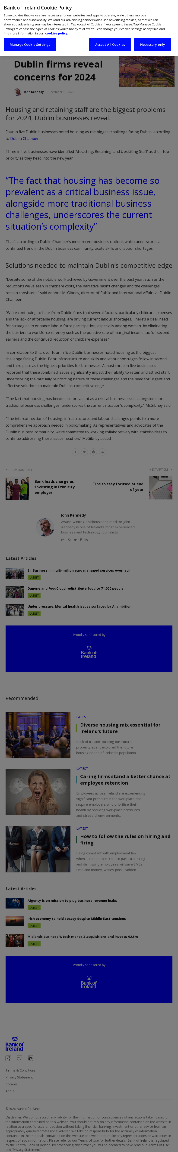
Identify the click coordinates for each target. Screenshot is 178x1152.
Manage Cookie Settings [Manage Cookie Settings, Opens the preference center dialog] (30, 43)
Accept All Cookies (110, 43)
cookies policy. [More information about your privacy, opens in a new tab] (56, 32)
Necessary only (152, 43)
